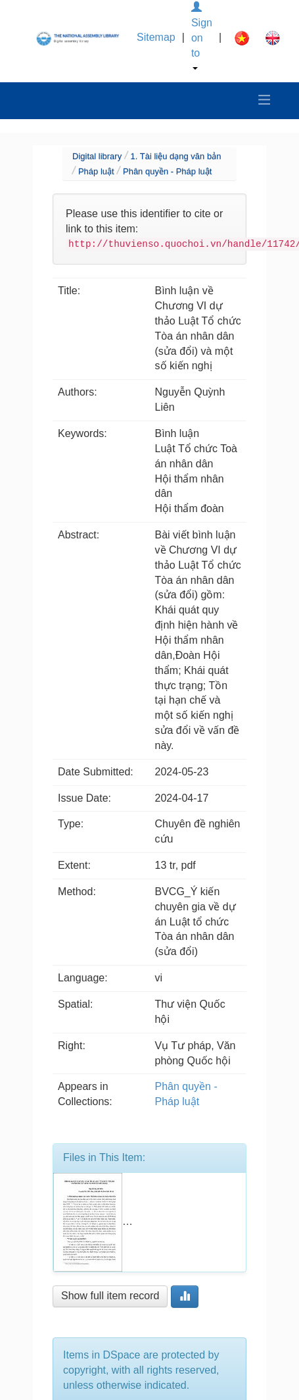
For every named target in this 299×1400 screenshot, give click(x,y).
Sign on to (201, 36)
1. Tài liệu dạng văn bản (176, 156)
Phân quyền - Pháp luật (167, 171)
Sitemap (156, 37)
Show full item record (110, 1295)
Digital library (97, 156)
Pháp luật (96, 171)
